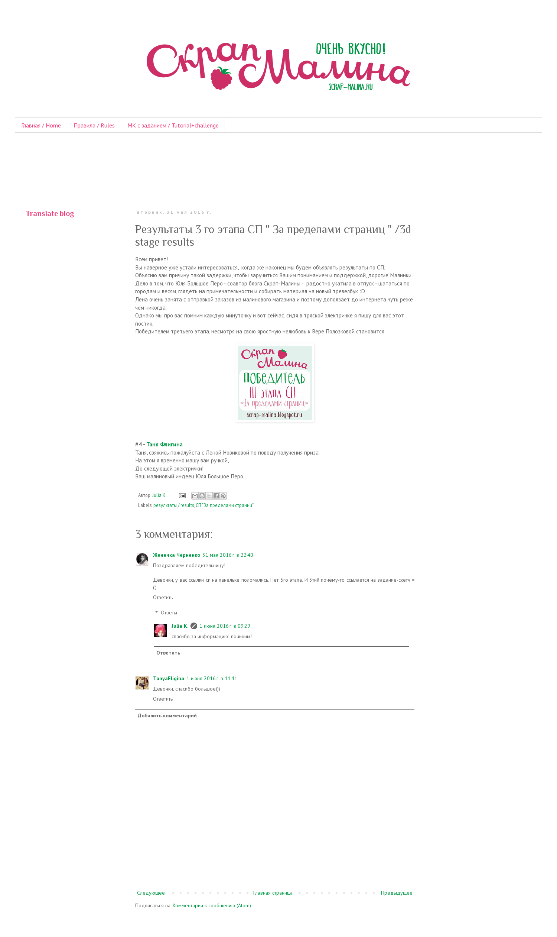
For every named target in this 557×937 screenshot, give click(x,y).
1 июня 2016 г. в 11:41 (211, 678)
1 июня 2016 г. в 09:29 (224, 626)
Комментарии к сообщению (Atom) (212, 905)
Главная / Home (41, 125)
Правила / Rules (94, 125)
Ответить (163, 597)
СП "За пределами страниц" (225, 505)
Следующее (151, 892)
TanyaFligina (168, 678)
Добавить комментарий (167, 715)
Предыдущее (397, 892)
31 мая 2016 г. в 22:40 (227, 555)
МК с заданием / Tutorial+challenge (173, 125)
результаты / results (173, 505)
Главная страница (273, 892)
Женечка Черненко (176, 555)
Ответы (169, 612)
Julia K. (180, 626)
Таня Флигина (164, 444)
